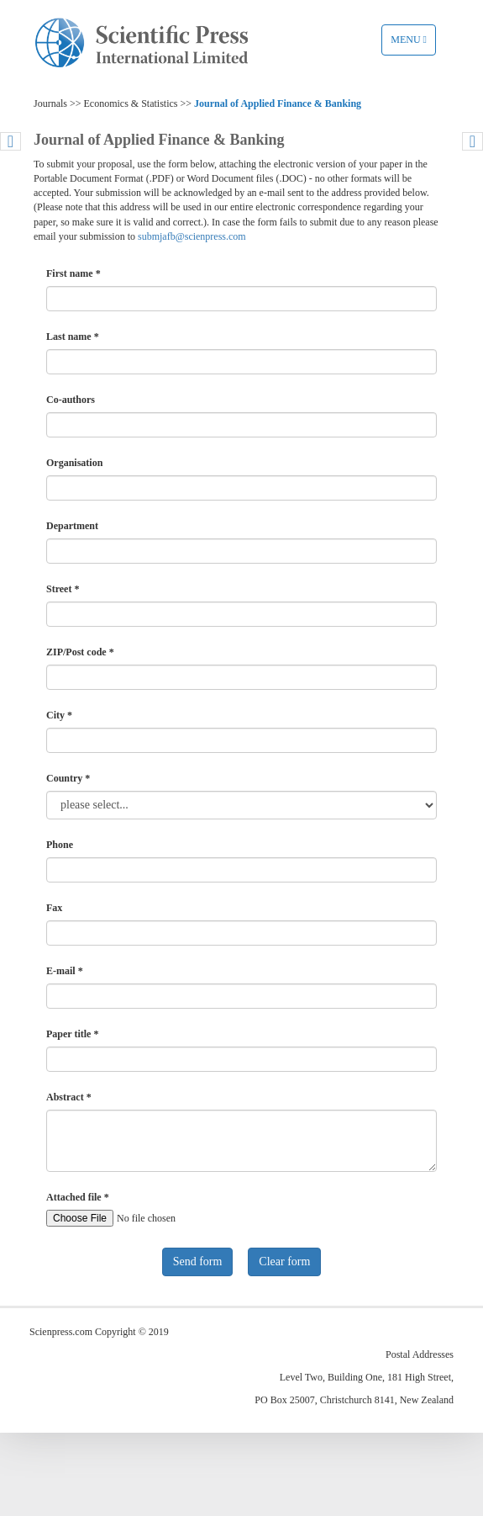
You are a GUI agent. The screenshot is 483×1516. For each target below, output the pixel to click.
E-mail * (64, 971)
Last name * (72, 336)
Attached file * (77, 1197)
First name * (73, 273)
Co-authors (70, 400)
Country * (68, 778)
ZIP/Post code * (80, 652)
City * (59, 715)
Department (72, 526)
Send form (198, 1261)
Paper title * (72, 1034)
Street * (62, 589)
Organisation (74, 463)
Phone (59, 845)
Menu (413, 44)
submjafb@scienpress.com (192, 236)
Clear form (284, 1261)
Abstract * (69, 1097)
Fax (54, 908)
